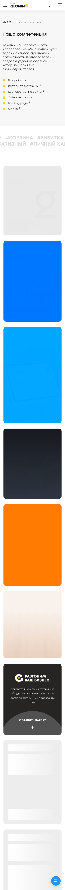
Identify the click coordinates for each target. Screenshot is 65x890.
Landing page (19, 103)
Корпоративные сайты (26, 91)
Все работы (17, 80)
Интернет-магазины (24, 85)
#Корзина (37, 138)
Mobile (14, 108)
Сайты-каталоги (21, 97)
